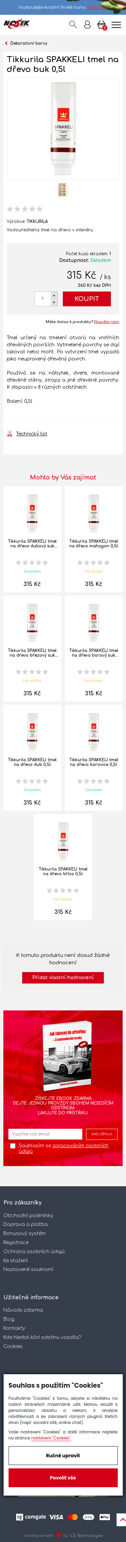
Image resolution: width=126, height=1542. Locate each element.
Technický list (31, 433)
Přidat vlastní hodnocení (63, 977)
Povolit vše (63, 1477)
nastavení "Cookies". (51, 1438)
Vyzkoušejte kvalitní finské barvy (63, 7)
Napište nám (106, 322)
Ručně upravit (63, 1455)
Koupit (87, 299)
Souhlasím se (64, 1148)
